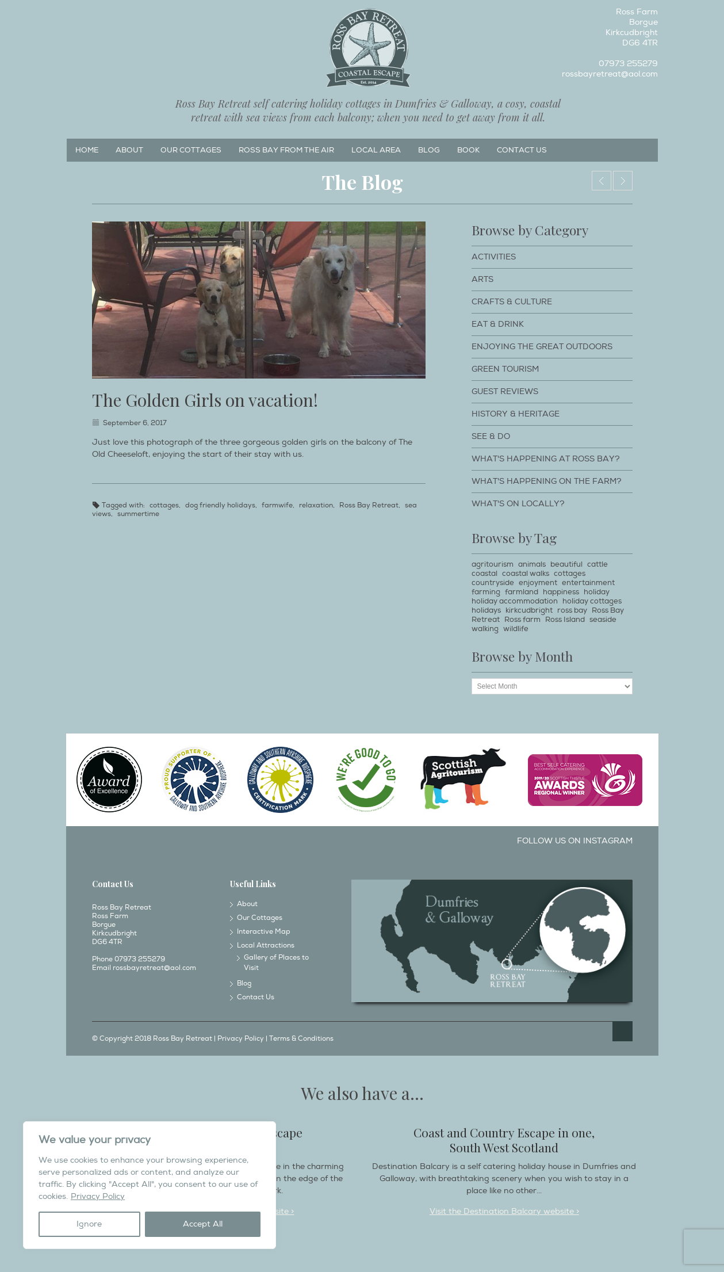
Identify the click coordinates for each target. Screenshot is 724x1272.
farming (486, 592)
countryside (493, 582)
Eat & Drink (498, 324)
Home (86, 150)
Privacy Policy (98, 1196)
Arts (482, 279)
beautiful (566, 564)
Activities (494, 257)
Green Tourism (505, 369)
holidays (486, 610)
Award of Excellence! (601, 180)
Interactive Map (263, 931)
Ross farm (522, 619)
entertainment (588, 582)
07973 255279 (628, 63)
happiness (561, 592)
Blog (429, 150)
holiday (597, 592)
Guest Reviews (505, 391)
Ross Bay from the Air (286, 150)
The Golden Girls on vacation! (205, 399)
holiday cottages (592, 601)
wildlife (515, 628)
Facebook (75, 15)
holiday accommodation (515, 601)
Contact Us (522, 150)
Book (468, 150)
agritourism (493, 564)
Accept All (203, 1224)
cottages (164, 505)
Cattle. (623, 180)
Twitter (113, 15)
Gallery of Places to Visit (276, 962)
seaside (602, 619)
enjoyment (538, 582)
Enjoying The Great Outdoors (542, 347)
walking (485, 628)
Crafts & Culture (512, 302)
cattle (597, 564)
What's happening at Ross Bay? (546, 459)
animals (532, 564)
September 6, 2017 (135, 423)
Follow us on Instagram (575, 841)
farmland (521, 592)
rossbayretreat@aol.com (610, 74)
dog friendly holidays (220, 505)
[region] (149, 1185)
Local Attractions (265, 945)
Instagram (94, 15)
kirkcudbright (529, 610)
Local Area (376, 150)
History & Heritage (516, 414)
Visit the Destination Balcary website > (504, 1211)
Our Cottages (190, 150)
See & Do (491, 436)
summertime (138, 514)
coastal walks (525, 573)
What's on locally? (518, 504)
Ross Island (565, 619)
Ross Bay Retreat (369, 505)
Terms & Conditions (301, 1038)
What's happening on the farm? (547, 481)
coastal (484, 573)
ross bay (572, 610)
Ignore (89, 1224)
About (129, 150)
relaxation (316, 505)
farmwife (277, 505)
